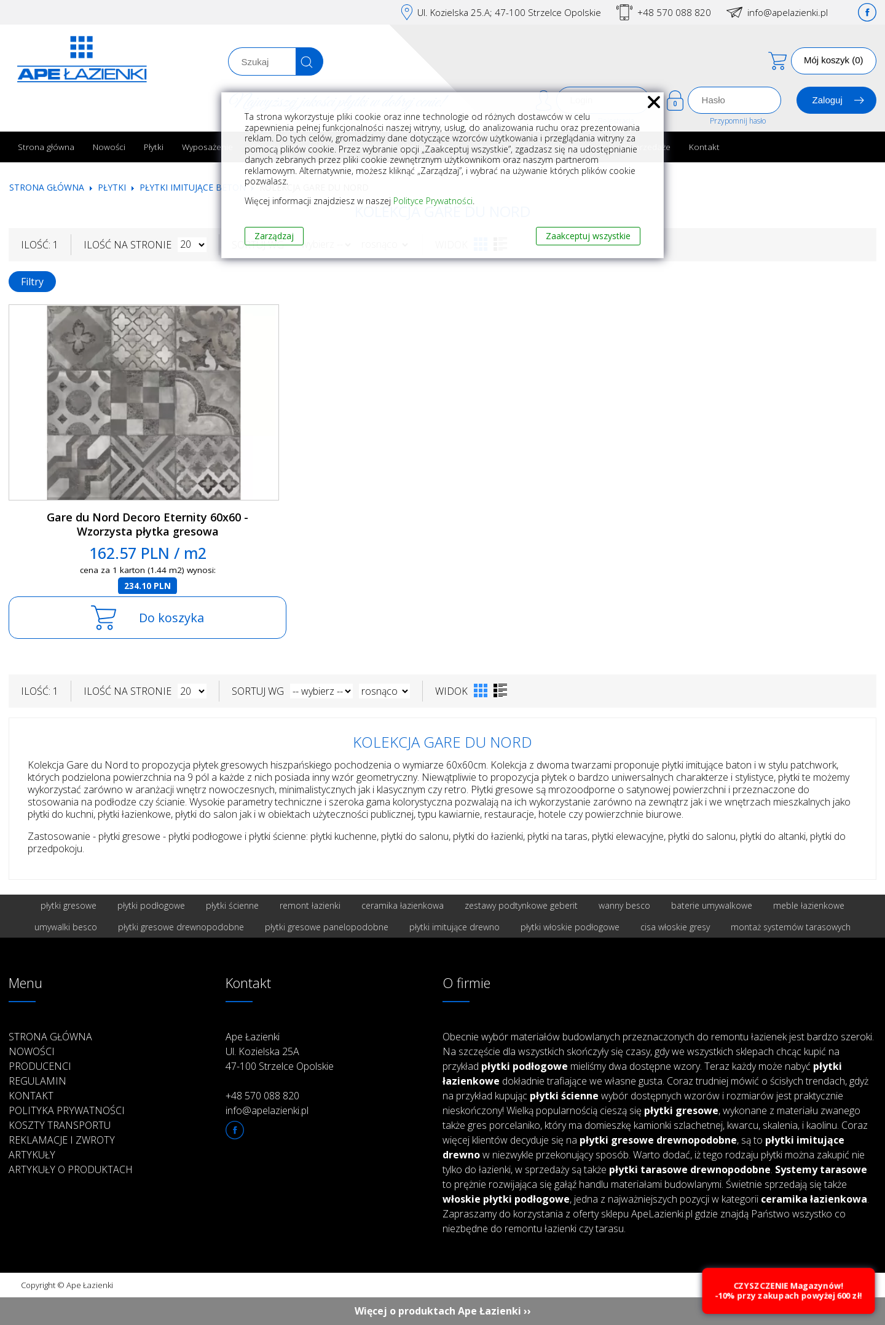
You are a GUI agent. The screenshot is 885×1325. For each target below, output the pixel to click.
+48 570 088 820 (674, 12)
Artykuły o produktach (71, 1169)
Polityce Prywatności (433, 201)
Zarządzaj (274, 236)
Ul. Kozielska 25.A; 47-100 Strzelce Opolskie (509, 12)
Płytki (153, 146)
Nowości (109, 146)
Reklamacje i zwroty (62, 1140)
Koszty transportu (60, 1125)
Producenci (40, 1066)
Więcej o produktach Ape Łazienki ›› (443, 1311)
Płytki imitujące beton (193, 187)
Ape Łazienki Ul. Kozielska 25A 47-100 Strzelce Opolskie (280, 1051)
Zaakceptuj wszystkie (588, 236)
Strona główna (46, 146)
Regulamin (37, 1081)
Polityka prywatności (67, 1110)
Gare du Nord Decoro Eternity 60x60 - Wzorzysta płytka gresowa (147, 524)
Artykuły (32, 1154)
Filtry (32, 281)
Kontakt (704, 146)
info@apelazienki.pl (787, 12)
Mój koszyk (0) (833, 60)
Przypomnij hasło (738, 120)
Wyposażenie (207, 146)
